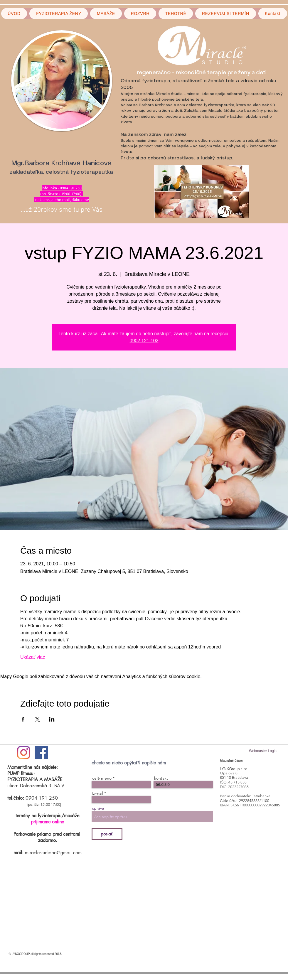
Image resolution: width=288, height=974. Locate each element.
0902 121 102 (144, 340)
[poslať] (107, 834)
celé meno (102, 778)
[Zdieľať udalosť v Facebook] (23, 719)
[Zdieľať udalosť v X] (37, 719)
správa (98, 808)
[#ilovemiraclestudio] (23, 752)
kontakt (161, 778)
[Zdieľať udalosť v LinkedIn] (52, 719)
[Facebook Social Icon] (41, 752)
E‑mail (97, 793)
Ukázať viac (32, 657)
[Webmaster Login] (263, 751)
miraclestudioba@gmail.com (53, 853)
